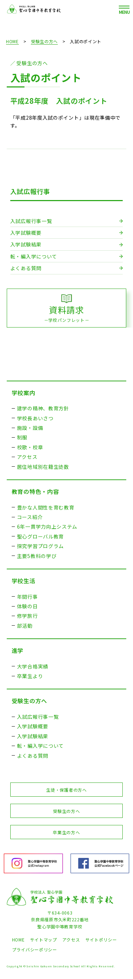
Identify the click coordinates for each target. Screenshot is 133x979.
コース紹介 (30, 516)
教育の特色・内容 (35, 491)
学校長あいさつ (35, 418)
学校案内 (23, 392)
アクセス (27, 456)
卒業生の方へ (66, 832)
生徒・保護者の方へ (66, 790)
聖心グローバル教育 (40, 536)
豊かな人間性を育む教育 (45, 507)
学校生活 (23, 580)
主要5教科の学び (37, 555)
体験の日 (27, 606)
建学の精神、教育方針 (43, 408)
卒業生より (30, 675)
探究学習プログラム (40, 546)
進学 (17, 650)
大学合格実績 (32, 666)
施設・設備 (30, 427)
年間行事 (27, 596)
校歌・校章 (30, 447)
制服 (22, 437)
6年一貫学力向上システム (47, 526)
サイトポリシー (101, 940)
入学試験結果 (25, 244)
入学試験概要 (25, 232)
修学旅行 (27, 615)
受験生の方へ (44, 41)
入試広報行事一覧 (31, 220)
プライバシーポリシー (34, 949)
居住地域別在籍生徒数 (43, 466)
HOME (12, 41)
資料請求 (66, 313)
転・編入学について (33, 256)
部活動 (25, 625)
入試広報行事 (30, 191)
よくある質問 (25, 268)
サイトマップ (43, 940)
